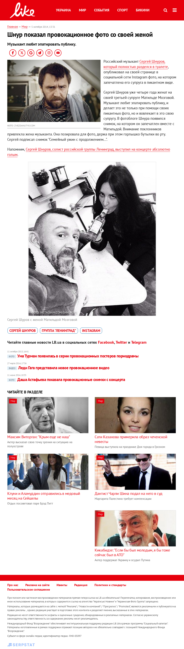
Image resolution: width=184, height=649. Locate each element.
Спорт (122, 10)
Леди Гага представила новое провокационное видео (58, 367)
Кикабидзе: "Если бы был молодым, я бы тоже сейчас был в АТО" (132, 552)
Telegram (138, 342)
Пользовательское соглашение (28, 589)
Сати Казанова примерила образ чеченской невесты (131, 439)
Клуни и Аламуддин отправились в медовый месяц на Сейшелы (43, 496)
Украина (63, 10)
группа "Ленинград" (59, 330)
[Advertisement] (40, 537)
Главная (12, 27)
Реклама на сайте (37, 585)
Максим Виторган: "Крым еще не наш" (38, 436)
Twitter (121, 342)
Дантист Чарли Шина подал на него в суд (128, 493)
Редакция (80, 585)
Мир (82, 10)
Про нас (12, 585)
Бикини (142, 10)
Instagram (91, 330)
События (101, 10)
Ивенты (62, 585)
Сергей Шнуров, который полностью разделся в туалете (135, 64)
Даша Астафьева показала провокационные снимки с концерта (66, 379)
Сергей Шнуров (22, 330)
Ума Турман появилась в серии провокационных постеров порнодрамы (72, 356)
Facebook (106, 342)
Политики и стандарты (110, 585)
